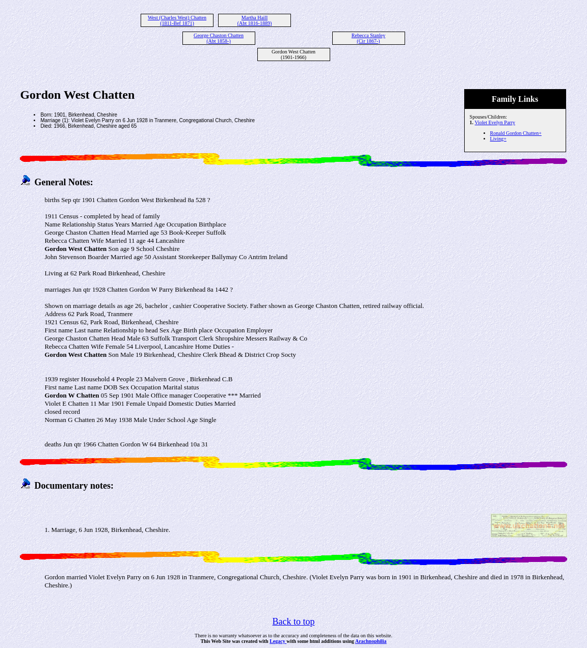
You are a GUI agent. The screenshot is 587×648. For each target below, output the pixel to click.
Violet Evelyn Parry (495, 122)
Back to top (294, 621)
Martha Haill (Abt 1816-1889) (254, 20)
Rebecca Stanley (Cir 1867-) (368, 38)
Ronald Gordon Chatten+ (516, 133)
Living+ (498, 139)
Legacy (278, 641)
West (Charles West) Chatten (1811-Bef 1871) (177, 20)
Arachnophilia (371, 641)
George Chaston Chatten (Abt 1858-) (219, 38)
